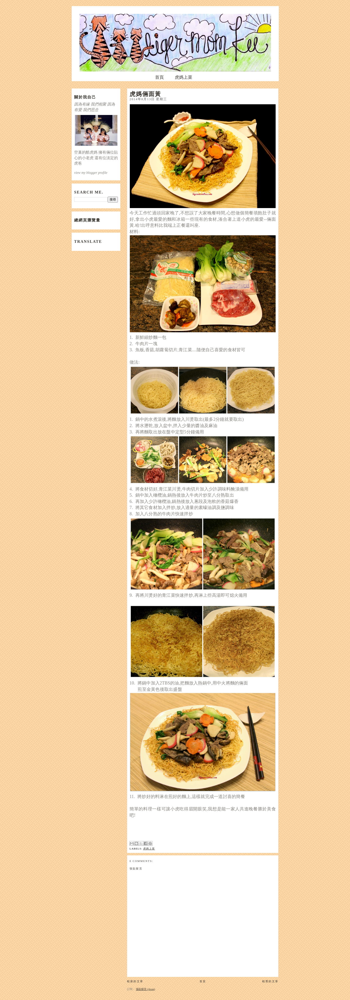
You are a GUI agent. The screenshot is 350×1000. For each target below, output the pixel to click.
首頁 (159, 77)
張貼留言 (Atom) (145, 989)
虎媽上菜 (183, 77)
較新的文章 (135, 981)
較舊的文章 (270, 981)
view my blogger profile (90, 173)
